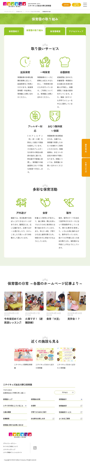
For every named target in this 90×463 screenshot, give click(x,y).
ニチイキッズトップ (8, 11)
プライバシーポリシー (10, 443)
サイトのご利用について (10, 446)
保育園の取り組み (34, 30)
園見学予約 (86, 148)
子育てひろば (86, 167)
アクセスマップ (76, 31)
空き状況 (66, 5)
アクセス (65, 392)
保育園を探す (19, 11)
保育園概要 (55, 31)
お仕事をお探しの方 (76, 4)
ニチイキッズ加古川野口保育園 (32, 11)
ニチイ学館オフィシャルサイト (12, 452)
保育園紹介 (14, 31)
